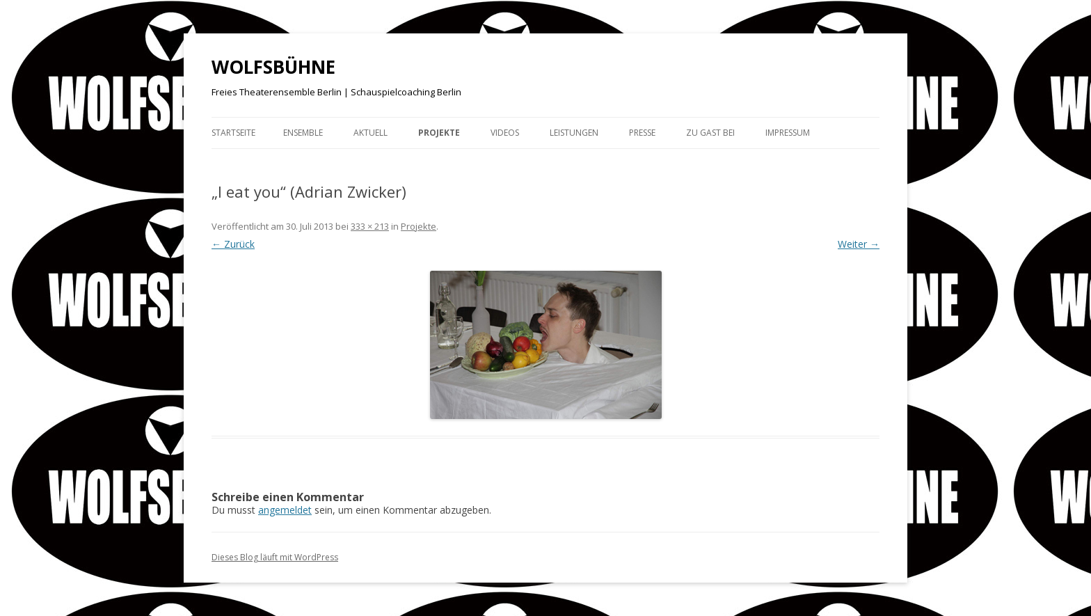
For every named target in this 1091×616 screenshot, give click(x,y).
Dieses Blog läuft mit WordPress (275, 557)
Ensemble (303, 133)
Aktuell (370, 133)
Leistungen (574, 133)
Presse (642, 133)
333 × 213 (370, 226)
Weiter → (858, 244)
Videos (505, 133)
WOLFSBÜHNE (273, 66)
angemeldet (285, 509)
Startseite (233, 133)
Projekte (439, 133)
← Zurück (233, 244)
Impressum (787, 133)
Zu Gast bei (710, 133)
